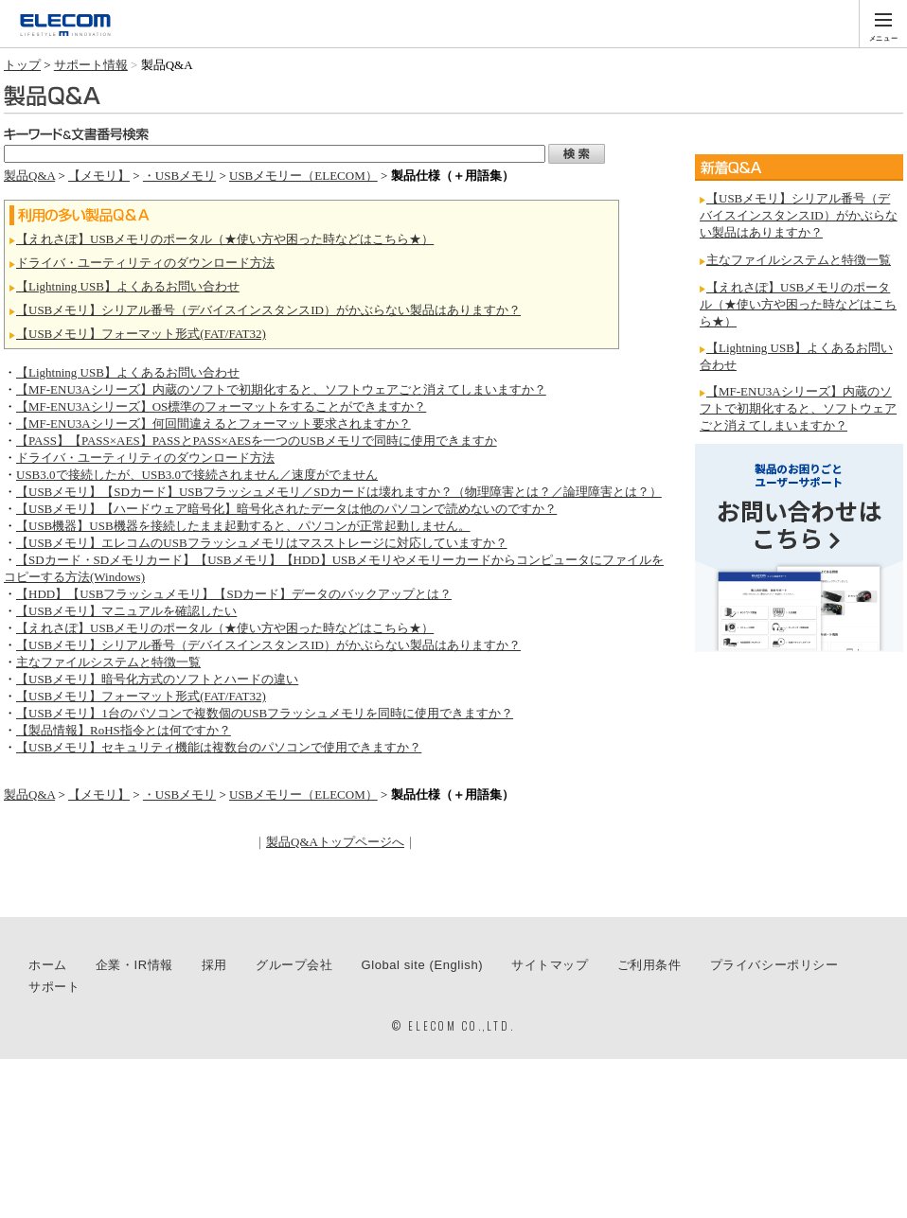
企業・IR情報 (134, 965)
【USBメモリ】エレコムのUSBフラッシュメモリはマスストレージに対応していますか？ (261, 543)
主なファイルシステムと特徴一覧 (108, 662)
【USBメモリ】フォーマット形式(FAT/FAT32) (141, 334)
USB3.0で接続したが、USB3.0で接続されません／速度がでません (197, 475)
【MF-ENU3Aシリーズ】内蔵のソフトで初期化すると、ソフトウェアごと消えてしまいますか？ (281, 389)
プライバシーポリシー (774, 965)
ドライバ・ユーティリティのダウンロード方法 (145, 263)
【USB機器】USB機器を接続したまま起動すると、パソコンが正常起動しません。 (243, 526)
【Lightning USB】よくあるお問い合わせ (128, 286)
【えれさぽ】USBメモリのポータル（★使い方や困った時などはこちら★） (225, 239)
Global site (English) (423, 965)
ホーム (47, 965)
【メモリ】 (99, 175)
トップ (22, 65)
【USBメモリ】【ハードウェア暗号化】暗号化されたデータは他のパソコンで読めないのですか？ (286, 509)
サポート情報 (91, 65)
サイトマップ (550, 965)
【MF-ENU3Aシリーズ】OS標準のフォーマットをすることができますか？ (221, 406)
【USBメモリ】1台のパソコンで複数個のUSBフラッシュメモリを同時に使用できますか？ (264, 713)
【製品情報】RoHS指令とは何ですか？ (123, 730)
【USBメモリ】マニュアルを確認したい (126, 611)
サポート (54, 987)
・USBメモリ (179, 175)
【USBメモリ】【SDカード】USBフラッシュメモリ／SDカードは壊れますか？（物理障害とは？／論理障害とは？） (339, 492)
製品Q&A (29, 175)
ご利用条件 (649, 965)
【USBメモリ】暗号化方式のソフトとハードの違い (157, 679)
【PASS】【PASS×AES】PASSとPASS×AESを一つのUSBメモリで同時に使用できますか (256, 440)
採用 (214, 965)
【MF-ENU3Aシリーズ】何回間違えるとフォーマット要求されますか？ (213, 423)
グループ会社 (294, 965)
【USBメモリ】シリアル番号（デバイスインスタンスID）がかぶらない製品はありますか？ (268, 310)
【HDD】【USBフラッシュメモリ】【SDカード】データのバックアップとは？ (234, 594)
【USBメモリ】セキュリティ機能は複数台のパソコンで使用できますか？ (218, 747)
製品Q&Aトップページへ (335, 842)
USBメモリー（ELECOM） (303, 175)
